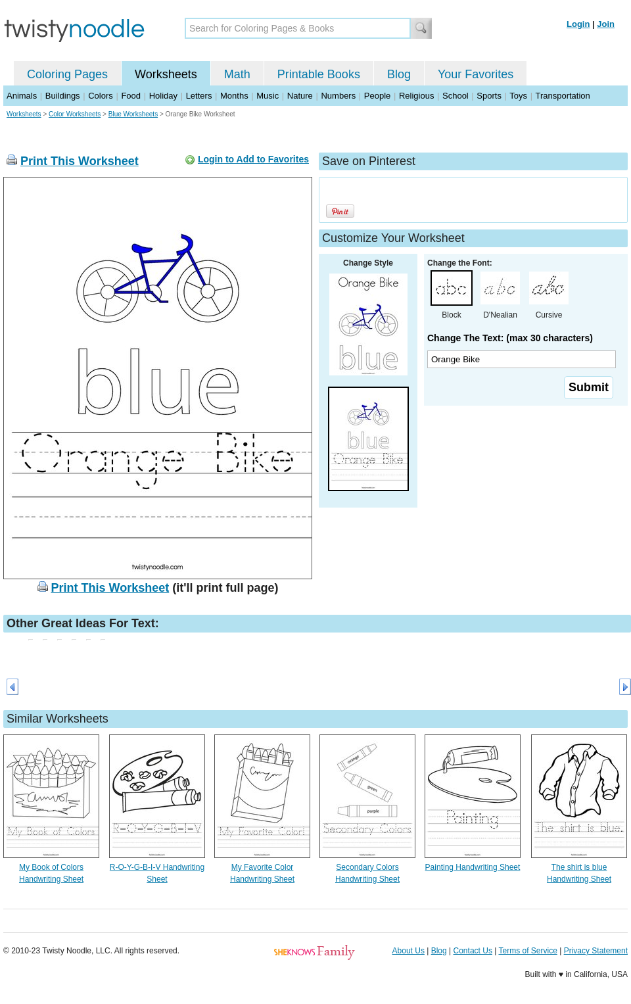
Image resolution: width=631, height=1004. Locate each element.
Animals (22, 96)
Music (267, 96)
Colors (100, 96)
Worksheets (166, 74)
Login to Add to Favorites (253, 159)
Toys (518, 96)
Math (237, 74)
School (455, 96)
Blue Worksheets (133, 114)
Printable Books (318, 74)
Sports (489, 96)
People (377, 96)
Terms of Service (527, 950)
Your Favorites (475, 74)
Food (131, 96)
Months (234, 96)
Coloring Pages (67, 74)
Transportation (562, 96)
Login (578, 24)
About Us (408, 950)
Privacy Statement (596, 950)
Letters (199, 96)
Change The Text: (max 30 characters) (510, 338)
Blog (399, 74)
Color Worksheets (75, 114)
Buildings (62, 96)
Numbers (338, 96)
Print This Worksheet (79, 161)
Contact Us (473, 950)
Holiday (163, 96)
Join (606, 24)
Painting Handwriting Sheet (473, 867)
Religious (416, 96)
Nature (300, 96)
